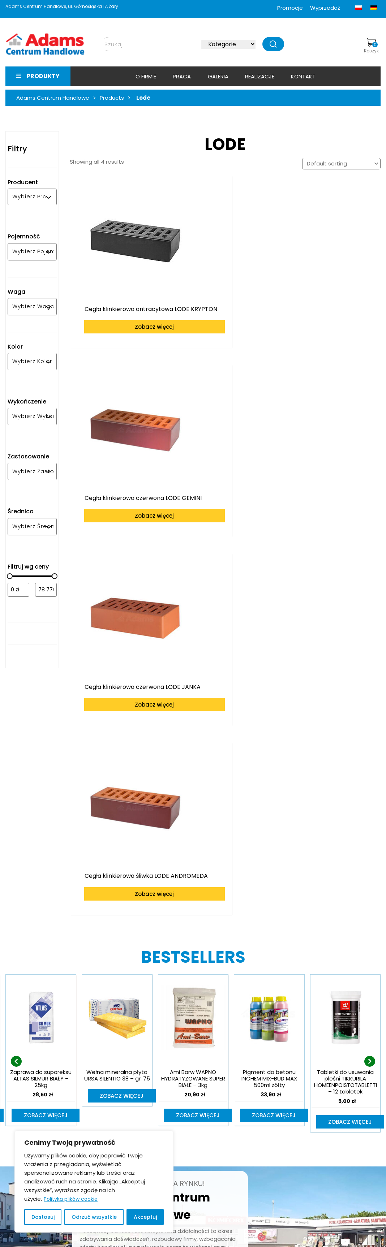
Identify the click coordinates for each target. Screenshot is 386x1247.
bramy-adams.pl (298, 1141)
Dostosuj (43, 1217)
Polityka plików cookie (71, 1199)
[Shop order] (341, 163)
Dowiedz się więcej (143, 1037)
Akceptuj (145, 1217)
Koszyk (371, 46)
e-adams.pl (291, 1131)
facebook (288, 1152)
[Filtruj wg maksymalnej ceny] (46, 590)
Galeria (218, 76)
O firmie (146, 76)
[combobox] (29, 196)
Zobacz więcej (125, 313)
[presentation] (16, 804)
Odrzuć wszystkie (94, 1217)
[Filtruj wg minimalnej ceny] (18, 590)
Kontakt (303, 76)
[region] (93, 1182)
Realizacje (259, 76)
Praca (182, 76)
